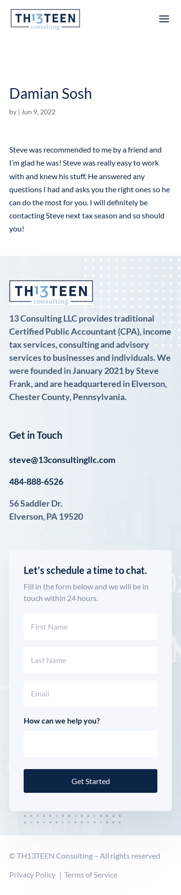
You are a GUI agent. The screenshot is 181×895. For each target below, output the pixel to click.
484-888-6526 (36, 481)
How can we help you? (62, 720)
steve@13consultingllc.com (62, 459)
